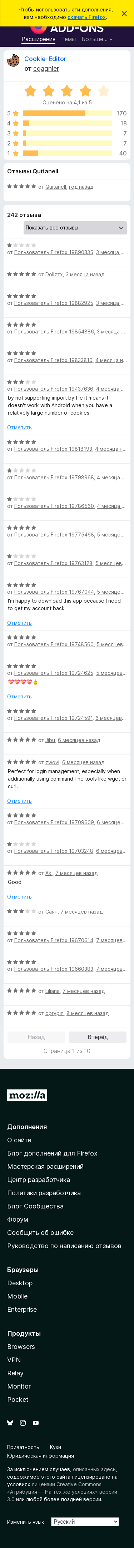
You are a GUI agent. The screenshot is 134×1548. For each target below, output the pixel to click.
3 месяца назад (85, 274)
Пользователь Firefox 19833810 (53, 360)
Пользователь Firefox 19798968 (54, 477)
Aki (49, 873)
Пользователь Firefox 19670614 (53, 940)
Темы (68, 39)
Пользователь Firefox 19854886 (54, 331)
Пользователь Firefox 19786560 (54, 506)
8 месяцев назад (87, 1013)
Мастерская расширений (45, 1166)
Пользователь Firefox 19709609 (54, 822)
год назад (81, 187)
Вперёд (98, 1036)
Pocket (18, 1399)
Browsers (21, 1346)
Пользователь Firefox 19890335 (53, 252)
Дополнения (27, 1127)
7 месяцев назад (76, 873)
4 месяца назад (114, 449)
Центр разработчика (38, 1179)
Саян (51, 912)
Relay (15, 1373)
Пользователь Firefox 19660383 (53, 969)
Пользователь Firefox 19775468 (54, 534)
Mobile (17, 1296)
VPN (14, 1360)
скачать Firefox (87, 17)
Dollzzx (54, 274)
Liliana (52, 991)
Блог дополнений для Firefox (52, 1153)
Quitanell (55, 187)
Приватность (23, 1447)
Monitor (19, 1386)
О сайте (19, 1140)
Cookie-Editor (45, 59)
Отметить (19, 427)
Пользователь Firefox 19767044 (54, 592)
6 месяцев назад (79, 740)
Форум (17, 1219)
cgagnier (46, 68)
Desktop (20, 1283)
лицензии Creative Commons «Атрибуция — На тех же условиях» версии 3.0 (62, 1491)
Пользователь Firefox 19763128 (53, 563)
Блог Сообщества (35, 1206)
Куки (55, 1447)
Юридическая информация (40, 1456)
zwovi (52, 762)
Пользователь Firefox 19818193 (53, 449)
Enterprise (22, 1309)
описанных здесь (94, 1469)
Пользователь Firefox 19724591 (53, 718)
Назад (36, 1036)
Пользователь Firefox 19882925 (53, 303)
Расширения (38, 39)
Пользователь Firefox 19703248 (53, 851)
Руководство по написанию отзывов (64, 1246)
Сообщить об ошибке (40, 1232)
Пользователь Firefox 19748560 (54, 644)
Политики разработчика (44, 1193)
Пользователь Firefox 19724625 (53, 673)
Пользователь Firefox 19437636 (53, 389)
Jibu (50, 740)
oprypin (54, 1013)
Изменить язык (25, 1522)
